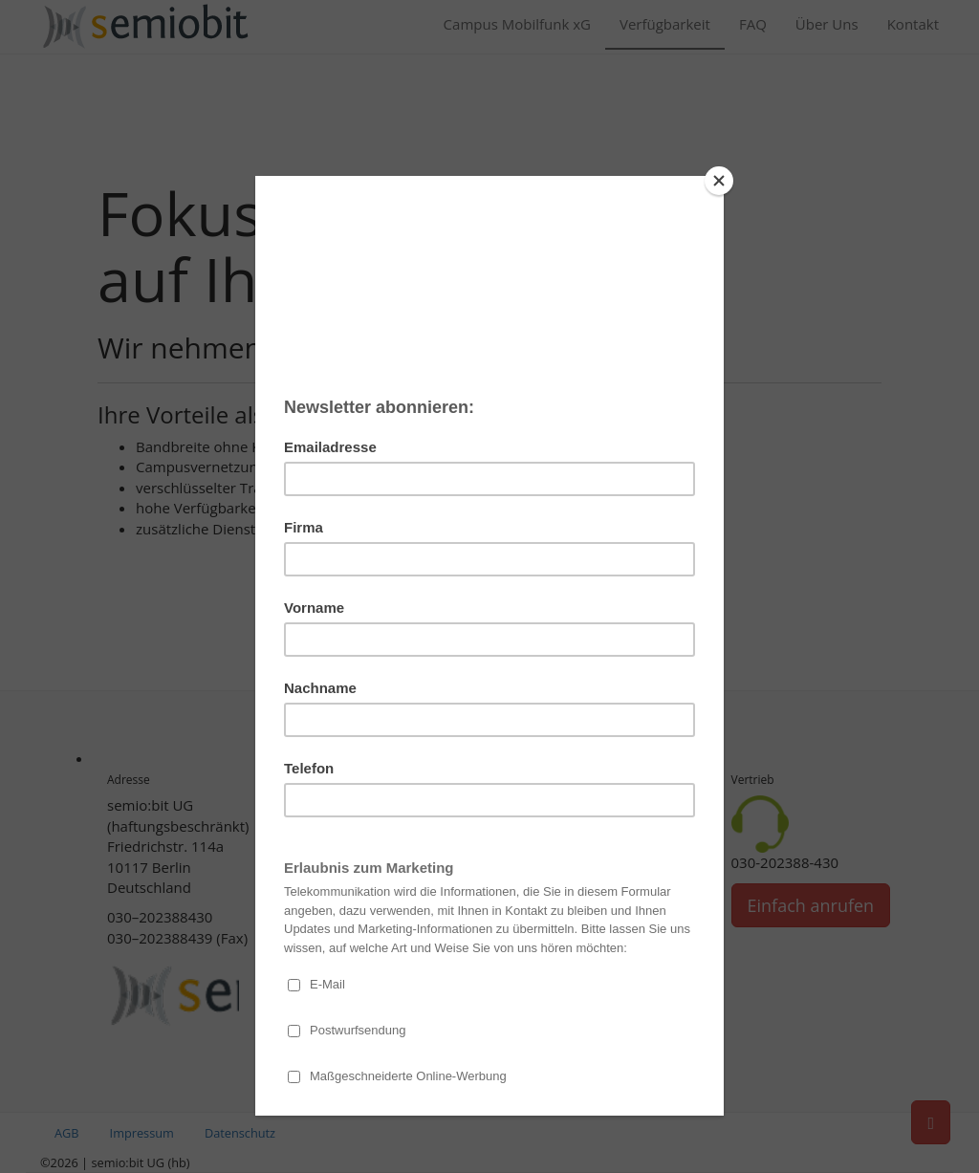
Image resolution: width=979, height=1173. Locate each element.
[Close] (719, 180)
